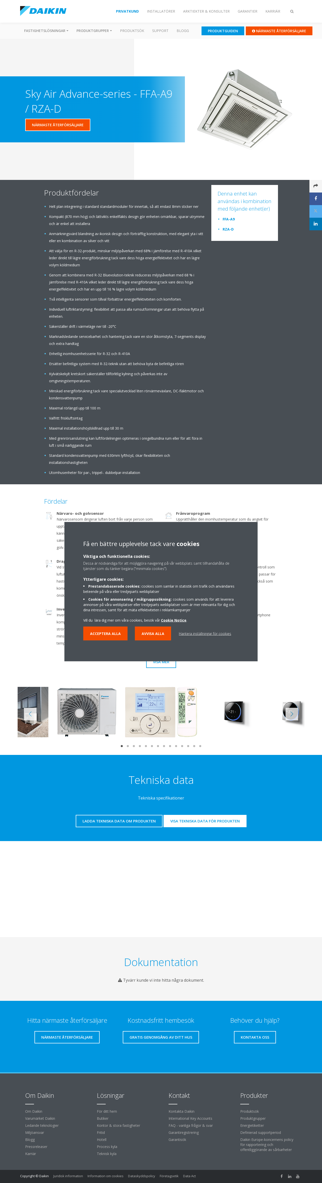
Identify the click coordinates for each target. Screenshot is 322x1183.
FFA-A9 (229, 219)
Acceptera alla (105, 633)
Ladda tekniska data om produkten (119, 820)
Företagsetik (169, 1176)
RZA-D (228, 229)
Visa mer (161, 661)
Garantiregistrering (184, 1132)
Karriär (30, 1153)
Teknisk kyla (106, 1153)
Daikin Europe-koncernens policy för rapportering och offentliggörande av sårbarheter (266, 1144)
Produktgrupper (253, 1118)
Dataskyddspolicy (141, 1176)
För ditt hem (107, 1111)
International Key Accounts (190, 1118)
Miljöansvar (34, 1132)
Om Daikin (33, 1111)
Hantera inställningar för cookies (205, 633)
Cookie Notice (173, 620)
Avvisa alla (153, 633)
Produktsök (132, 30)
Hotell (101, 1139)
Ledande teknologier (42, 1125)
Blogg (183, 30)
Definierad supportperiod (260, 1132)
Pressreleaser (36, 1146)
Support (160, 30)
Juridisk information (68, 1176)
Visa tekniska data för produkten (205, 820)
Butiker (102, 1118)
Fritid (101, 1132)
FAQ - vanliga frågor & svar (191, 1125)
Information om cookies (106, 1176)
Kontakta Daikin (181, 1111)
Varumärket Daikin (40, 1118)
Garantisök (177, 1139)
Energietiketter (252, 1125)
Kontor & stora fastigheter (118, 1125)
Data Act (189, 1176)
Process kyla (107, 1146)
